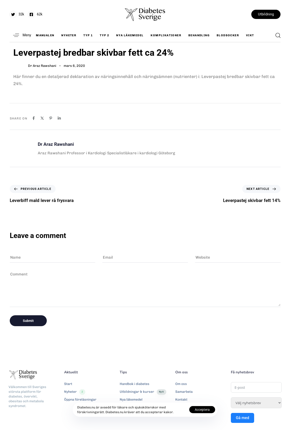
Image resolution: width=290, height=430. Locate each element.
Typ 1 (88, 35)
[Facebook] (33, 118)
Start (68, 384)
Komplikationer (166, 35)
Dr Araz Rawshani (42, 66)
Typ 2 (104, 35)
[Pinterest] (50, 118)
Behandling (198, 35)
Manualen (45, 35)
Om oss (181, 384)
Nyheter (68, 35)
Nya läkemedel (129, 35)
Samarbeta (184, 392)
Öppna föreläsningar (80, 400)
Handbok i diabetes (134, 384)
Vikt (250, 35)
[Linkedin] (59, 118)
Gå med (242, 418)
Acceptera (202, 410)
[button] (20, 35)
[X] (42, 118)
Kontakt (181, 400)
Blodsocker (228, 35)
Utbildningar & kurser (143, 392)
